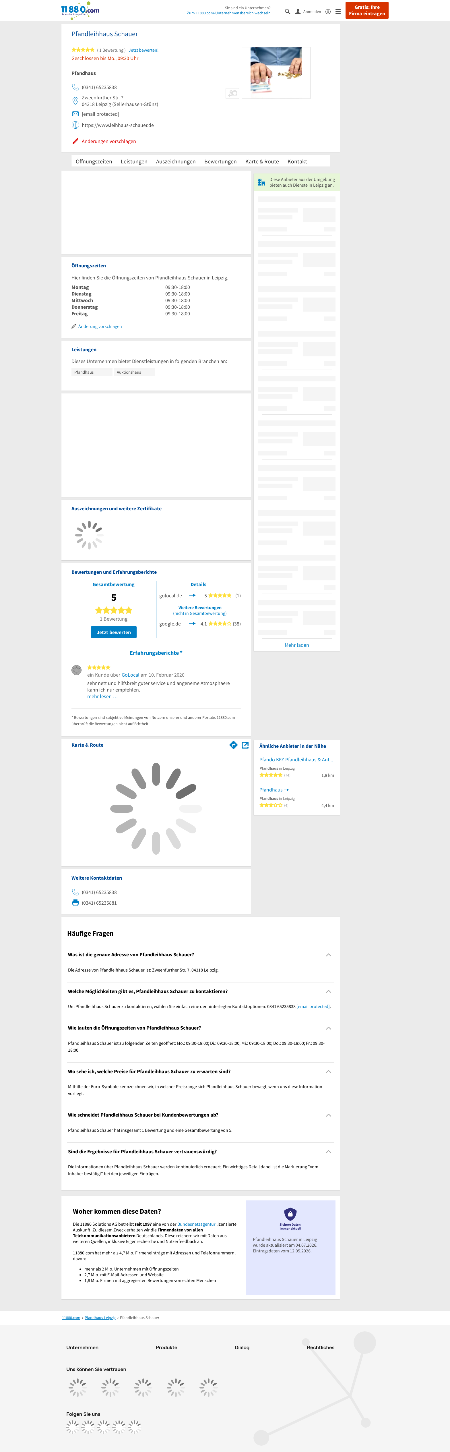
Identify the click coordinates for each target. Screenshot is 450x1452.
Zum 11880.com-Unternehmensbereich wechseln (229, 13)
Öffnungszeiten (94, 161)
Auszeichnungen (176, 161)
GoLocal (130, 674)
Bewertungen (220, 161)
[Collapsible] (328, 954)
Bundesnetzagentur (196, 1224)
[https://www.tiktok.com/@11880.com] (103, 1427)
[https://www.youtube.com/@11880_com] (134, 1427)
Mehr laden (297, 645)
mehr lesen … (102, 696)
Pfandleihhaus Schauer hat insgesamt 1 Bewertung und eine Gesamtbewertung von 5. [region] (150, 1130)
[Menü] (340, 11)
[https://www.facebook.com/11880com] (72, 1427)
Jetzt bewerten (114, 632)
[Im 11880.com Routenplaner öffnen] (233, 743)
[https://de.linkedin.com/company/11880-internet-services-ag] (119, 1427)
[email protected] (313, 1006)
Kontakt (297, 161)
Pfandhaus (271, 789)
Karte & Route (262, 161)
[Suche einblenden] (290, 11)
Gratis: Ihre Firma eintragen (367, 10)
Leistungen (134, 161)
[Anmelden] (310, 11)
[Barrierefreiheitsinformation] (330, 11)
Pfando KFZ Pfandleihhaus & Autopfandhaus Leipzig (296, 759)
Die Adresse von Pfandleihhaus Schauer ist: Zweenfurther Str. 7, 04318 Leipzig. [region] (143, 970)
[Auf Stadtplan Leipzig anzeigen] (245, 744)
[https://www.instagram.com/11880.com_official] (88, 1427)
